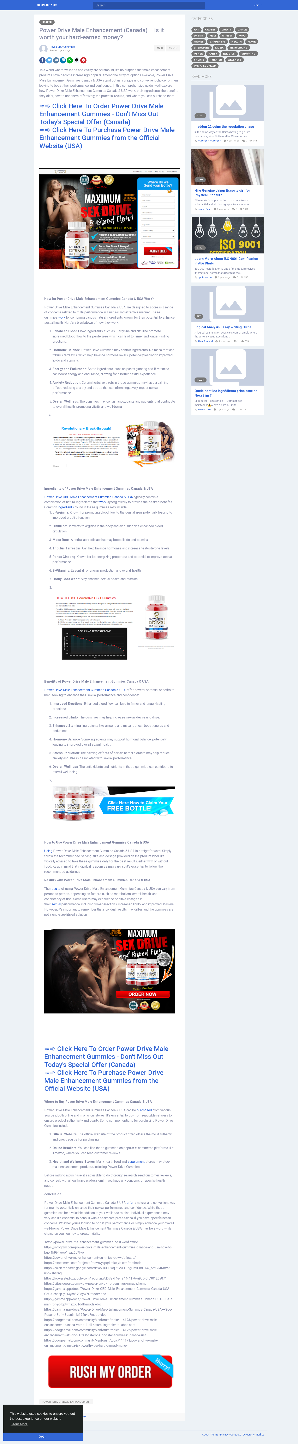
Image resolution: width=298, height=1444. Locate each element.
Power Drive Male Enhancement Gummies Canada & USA (85, 690)
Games (198, 41)
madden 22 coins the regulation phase (224, 127)
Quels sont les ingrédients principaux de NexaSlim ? (226, 393)
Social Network (47, 5)
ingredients (66, 507)
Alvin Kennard (205, 341)
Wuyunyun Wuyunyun (209, 140)
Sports (199, 59)
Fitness (227, 35)
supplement (136, 1162)
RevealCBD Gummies (62, 46)
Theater (216, 59)
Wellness (234, 59)
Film (213, 35)
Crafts (226, 29)
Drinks (199, 35)
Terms (215, 1434)
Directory (248, 1434)
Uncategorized (205, 65)
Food (242, 35)
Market (260, 1434)
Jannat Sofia (204, 209)
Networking (239, 47)
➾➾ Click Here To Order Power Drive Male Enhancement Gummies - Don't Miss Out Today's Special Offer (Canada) (101, 114)
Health (47, 22)
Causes (210, 29)
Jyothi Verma (205, 277)
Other (198, 53)
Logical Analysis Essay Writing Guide (223, 327)
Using (48, 851)
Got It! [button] (43, 1436)
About (206, 1434)
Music (219, 47)
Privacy (224, 1434)
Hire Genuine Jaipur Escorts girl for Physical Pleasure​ (222, 193)
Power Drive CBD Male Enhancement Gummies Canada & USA (88, 497)
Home (252, 41)
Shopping (248, 53)
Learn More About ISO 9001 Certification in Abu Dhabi (226, 261)
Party (213, 53)
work (62, 317)
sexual (56, 904)
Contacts (236, 1434)
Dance (242, 29)
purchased (145, 1110)
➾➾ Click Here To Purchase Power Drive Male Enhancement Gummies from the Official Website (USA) (107, 138)
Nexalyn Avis (204, 409)
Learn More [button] (19, 1424)
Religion (229, 53)
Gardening (217, 41)
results (55, 889)
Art (196, 29)
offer (130, 1203)
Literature (201, 47)
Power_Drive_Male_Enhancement (66, 1401)
